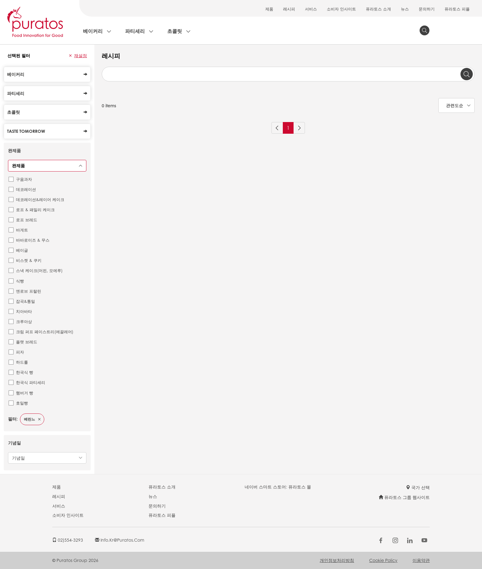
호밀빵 (22, 403)
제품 (269, 9)
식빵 (20, 281)
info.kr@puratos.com (119, 540)
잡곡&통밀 (25, 301)
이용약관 (421, 560)
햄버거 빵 (24, 393)
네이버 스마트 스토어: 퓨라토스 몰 (278, 487)
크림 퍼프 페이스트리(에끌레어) (44, 331)
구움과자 (24, 179)
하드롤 (22, 362)
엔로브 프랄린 (28, 291)
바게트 (22, 230)
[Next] (299, 128)
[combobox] (288, 74)
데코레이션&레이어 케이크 (40, 199)
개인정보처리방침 (337, 560)
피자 (20, 352)
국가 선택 (418, 487)
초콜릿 (174, 30)
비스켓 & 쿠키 (28, 260)
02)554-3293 (67, 540)
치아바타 (24, 311)
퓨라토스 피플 (457, 9)
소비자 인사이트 (341, 9)
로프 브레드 (26, 220)
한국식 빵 (24, 372)
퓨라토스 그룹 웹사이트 (404, 497)
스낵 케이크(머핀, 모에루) (39, 270)
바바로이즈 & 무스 (32, 240)
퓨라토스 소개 (378, 9)
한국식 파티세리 (30, 382)
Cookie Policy (383, 560)
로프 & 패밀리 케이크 (35, 209)
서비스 (311, 9)
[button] (70, 55)
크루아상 (24, 321)
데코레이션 (26, 189)
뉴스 (405, 9)
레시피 (289, 9)
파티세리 (135, 30)
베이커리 (93, 30)
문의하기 (427, 9)
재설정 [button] (80, 55)
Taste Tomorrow (47, 131)
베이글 (22, 250)
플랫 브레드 (26, 342)
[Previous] (277, 128)
